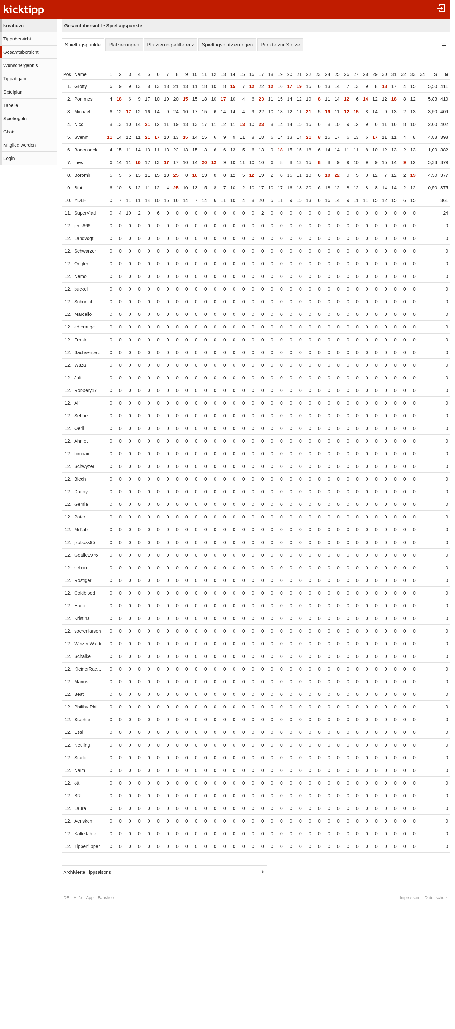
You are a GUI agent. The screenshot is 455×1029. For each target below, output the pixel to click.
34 (426, 74)
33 (417, 74)
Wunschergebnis (20, 65)
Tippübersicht (17, 38)
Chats (9, 131)
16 (256, 74)
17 (265, 74)
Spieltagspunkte (83, 44)
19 (284, 74)
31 (398, 74)
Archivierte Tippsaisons (87, 872)
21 (303, 74)
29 (379, 74)
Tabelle (10, 105)
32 (407, 74)
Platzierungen (123, 44)
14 (237, 74)
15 (246, 74)
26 (351, 74)
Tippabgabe (15, 78)
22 (313, 74)
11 (208, 74)
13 (227, 74)
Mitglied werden (19, 145)
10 (199, 74)
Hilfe (78, 897)
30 (388, 74)
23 (322, 74)
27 (360, 74)
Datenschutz (440, 897)
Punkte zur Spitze (280, 44)
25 (341, 74)
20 (294, 74)
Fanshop (106, 897)
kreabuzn (13, 25)
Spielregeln (15, 118)
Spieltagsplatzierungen (227, 44)
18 (275, 74)
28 (370, 74)
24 (332, 74)
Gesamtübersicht (21, 52)
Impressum (414, 897)
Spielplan (12, 92)
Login (9, 158)
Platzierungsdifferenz (170, 44)
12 (218, 74)
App (89, 897)
